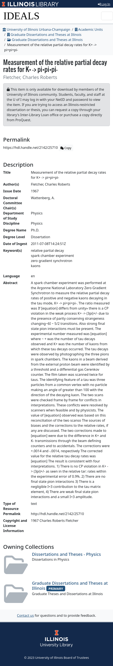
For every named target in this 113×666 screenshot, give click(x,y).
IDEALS (21, 15)
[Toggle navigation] (107, 16)
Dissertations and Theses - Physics (66, 554)
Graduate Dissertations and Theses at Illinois (44, 34)
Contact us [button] (25, 615)
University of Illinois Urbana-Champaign (36, 29)
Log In (104, 4)
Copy (66, 148)
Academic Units (89, 29)
